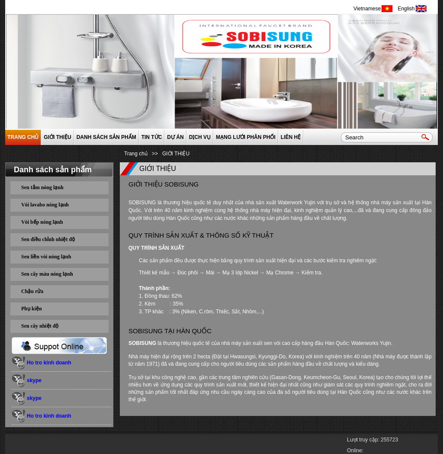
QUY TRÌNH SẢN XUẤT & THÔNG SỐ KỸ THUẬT (200, 235)
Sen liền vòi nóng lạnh (46, 257)
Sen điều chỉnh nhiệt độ (48, 239)
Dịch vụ (200, 137)
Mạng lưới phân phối (246, 137)
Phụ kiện (31, 309)
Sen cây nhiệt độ (39, 326)
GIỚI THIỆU (57, 137)
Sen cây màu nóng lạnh (47, 274)
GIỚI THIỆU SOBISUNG (163, 184)
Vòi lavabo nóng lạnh (45, 205)
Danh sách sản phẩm (106, 137)
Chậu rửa (32, 291)
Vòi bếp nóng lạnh (42, 222)
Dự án (175, 137)
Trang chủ (23, 137)
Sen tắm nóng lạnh (42, 187)
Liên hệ (291, 137)
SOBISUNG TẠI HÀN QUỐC (170, 331)
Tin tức (151, 137)
